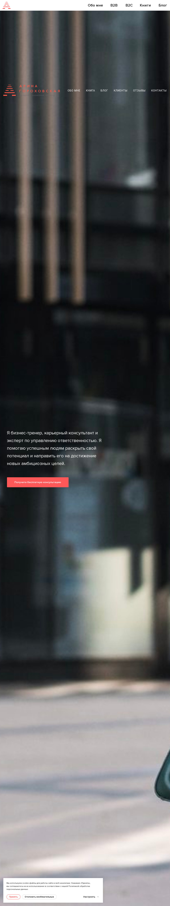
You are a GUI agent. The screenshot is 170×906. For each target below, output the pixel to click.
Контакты (159, 90)
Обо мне (74, 90)
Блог (104, 90)
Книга (90, 90)
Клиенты (121, 90)
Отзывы (139, 90)
